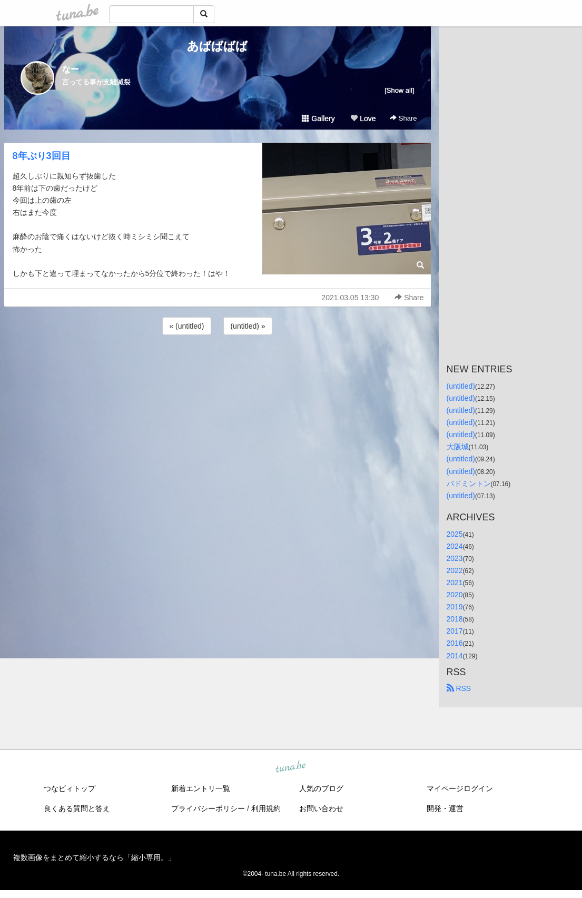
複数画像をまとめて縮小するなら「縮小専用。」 (94, 857)
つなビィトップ (69, 788)
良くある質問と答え (77, 808)
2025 (455, 534)
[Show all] (399, 90)
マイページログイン (460, 788)
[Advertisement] (217, 365)
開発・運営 (445, 808)
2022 (455, 570)
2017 (455, 631)
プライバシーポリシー (208, 808)
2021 (455, 582)
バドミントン (469, 483)
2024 (455, 546)
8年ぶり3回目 (42, 156)
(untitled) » (247, 326)
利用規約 (266, 808)
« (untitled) (186, 326)
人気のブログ (321, 788)
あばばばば (217, 46)
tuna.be (290, 766)
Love (363, 118)
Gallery (318, 118)
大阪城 (458, 446)
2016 (455, 643)
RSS (459, 688)
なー (70, 69)
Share (403, 118)
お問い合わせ (321, 808)
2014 (455, 656)
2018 (455, 619)
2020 (455, 594)
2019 (455, 607)
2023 (455, 558)
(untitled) (461, 386)
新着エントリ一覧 (200, 788)
